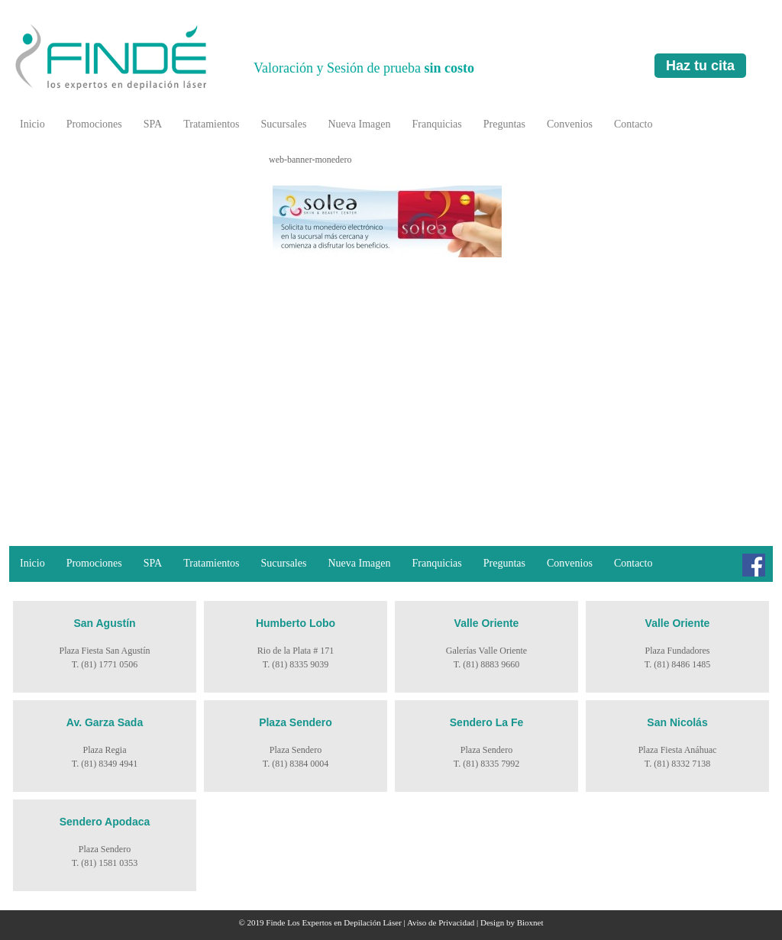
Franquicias (436, 124)
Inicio (32, 124)
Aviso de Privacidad (440, 922)
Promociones (94, 124)
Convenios (570, 124)
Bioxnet (530, 922)
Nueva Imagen (359, 124)
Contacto (633, 124)
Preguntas (504, 124)
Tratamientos (211, 124)
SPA (153, 124)
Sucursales (284, 124)
